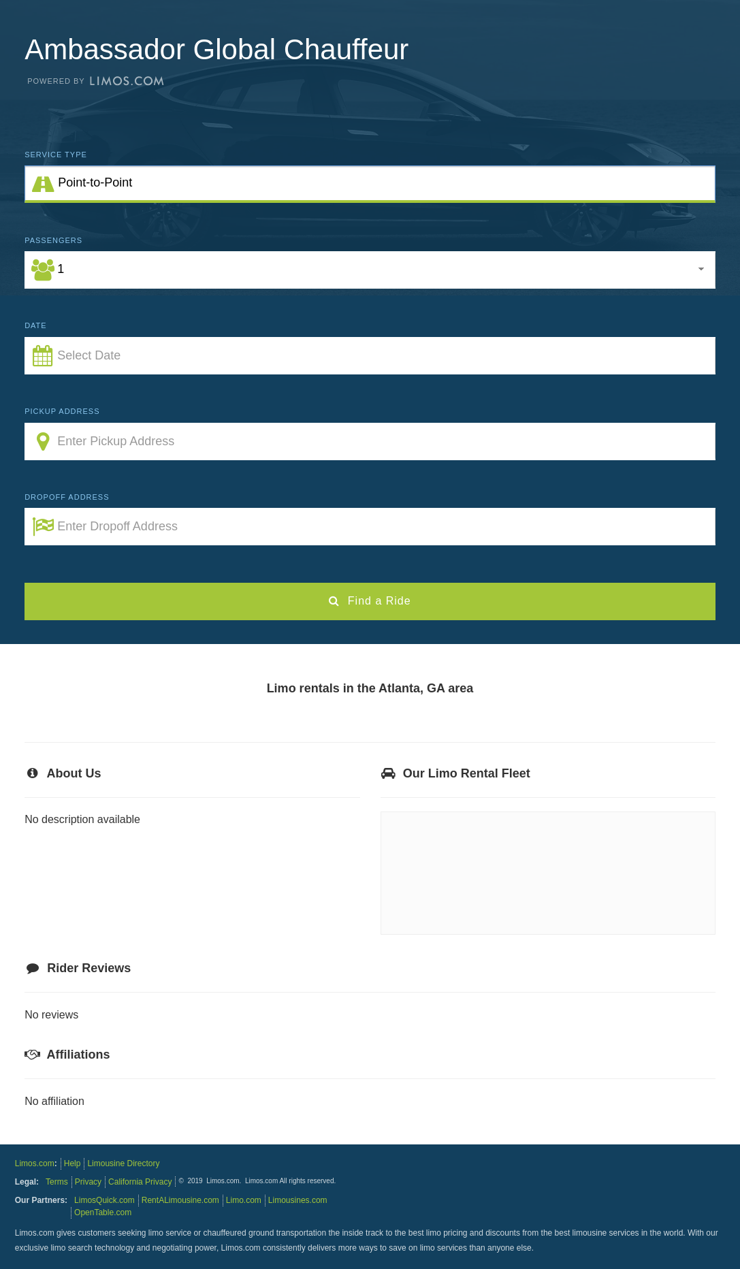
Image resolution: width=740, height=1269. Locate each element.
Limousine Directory (123, 1163)
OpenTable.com (102, 1212)
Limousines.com (297, 1200)
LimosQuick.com (104, 1200)
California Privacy (140, 1182)
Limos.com (34, 1163)
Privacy (88, 1182)
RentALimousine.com (180, 1200)
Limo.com (243, 1200)
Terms (57, 1182)
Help (72, 1163)
